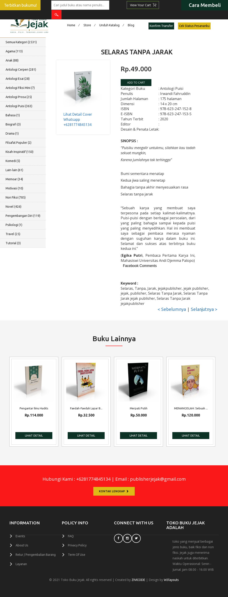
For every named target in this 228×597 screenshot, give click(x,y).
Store (87, 25)
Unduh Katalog (109, 25)
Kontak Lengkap (114, 491)
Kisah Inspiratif (19, 152)
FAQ (71, 536)
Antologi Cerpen (21, 69)
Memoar (14, 179)
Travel (13, 234)
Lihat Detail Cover (77, 114)
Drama (12, 133)
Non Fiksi (16, 197)
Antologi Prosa (19, 97)
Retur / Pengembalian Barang (36, 554)
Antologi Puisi (19, 106)
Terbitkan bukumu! (20, 5)
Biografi (13, 124)
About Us (22, 545)
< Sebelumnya (172, 309)
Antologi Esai (18, 78)
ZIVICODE (138, 580)
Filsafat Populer (18, 142)
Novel (13, 206)
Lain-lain (14, 170)
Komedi (13, 161)
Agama (14, 51)
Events (20, 536)
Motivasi (14, 188)
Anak (12, 60)
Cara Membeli (205, 5)
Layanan (21, 563)
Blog (131, 25)
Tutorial (13, 243)
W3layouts (171, 580)
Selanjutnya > (204, 309)
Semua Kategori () (21, 42)
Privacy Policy (77, 545)
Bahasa (13, 115)
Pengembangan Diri (23, 215)
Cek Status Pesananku (194, 26)
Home (71, 25)
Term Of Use (76, 554)
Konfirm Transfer (161, 26)
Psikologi (14, 225)
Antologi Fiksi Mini (20, 88)
